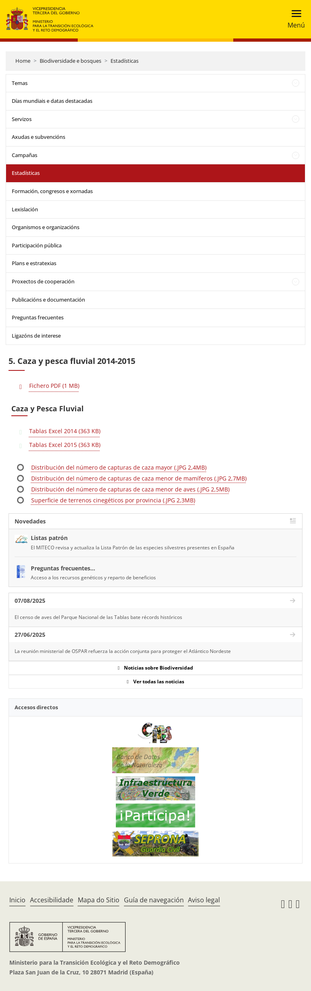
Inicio (17, 899)
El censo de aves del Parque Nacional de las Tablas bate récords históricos (98, 617)
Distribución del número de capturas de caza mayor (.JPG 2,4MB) (119, 467)
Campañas (24, 155)
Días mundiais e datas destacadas (52, 100)
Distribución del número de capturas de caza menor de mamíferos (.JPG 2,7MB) (139, 478)
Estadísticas (124, 60)
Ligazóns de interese (36, 335)
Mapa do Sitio (98, 899)
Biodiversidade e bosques (70, 60)
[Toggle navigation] (293, 19)
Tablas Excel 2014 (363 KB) (64, 431)
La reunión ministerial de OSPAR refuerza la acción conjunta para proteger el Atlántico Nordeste (123, 651)
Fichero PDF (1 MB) (54, 385)
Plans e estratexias (34, 263)
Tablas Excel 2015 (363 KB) (64, 445)
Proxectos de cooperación (43, 281)
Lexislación (25, 209)
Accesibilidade (51, 899)
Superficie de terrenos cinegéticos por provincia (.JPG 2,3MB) (113, 500)
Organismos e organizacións (45, 227)
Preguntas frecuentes (38, 317)
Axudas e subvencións (38, 136)
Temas (20, 83)
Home (22, 60)
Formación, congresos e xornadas (52, 191)
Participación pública (37, 245)
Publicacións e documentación (48, 299)
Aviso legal (204, 899)
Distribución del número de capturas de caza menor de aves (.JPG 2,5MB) (130, 489)
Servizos (22, 119)
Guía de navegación (154, 899)
